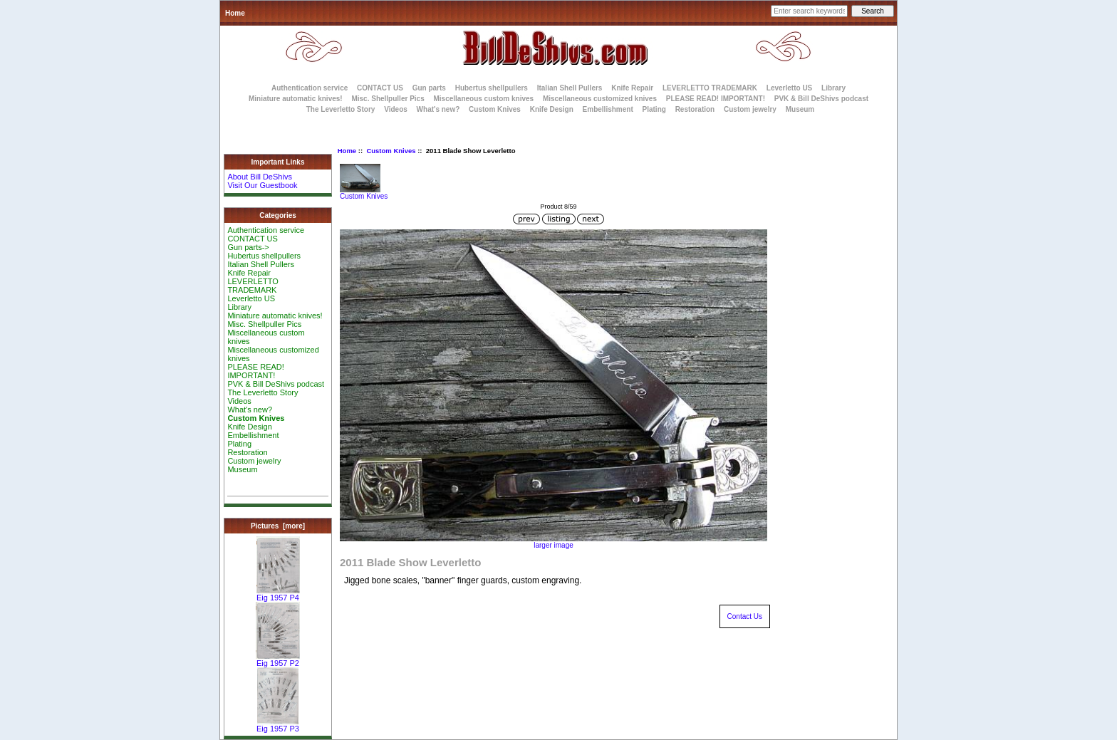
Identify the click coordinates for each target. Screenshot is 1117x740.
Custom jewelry (750, 109)
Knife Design (551, 109)
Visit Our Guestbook (262, 185)
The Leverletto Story (340, 109)
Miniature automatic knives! (296, 99)
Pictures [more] (278, 526)
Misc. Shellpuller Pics (387, 99)
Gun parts (429, 88)
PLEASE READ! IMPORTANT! (715, 99)
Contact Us (744, 616)
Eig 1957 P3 (277, 725)
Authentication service (309, 88)
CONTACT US (380, 88)
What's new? (438, 109)
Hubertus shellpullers (491, 88)
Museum (242, 469)
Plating (654, 109)
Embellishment (608, 109)
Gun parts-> (248, 247)
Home (235, 13)
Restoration (695, 109)
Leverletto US (789, 88)
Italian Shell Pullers (570, 88)
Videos (395, 109)
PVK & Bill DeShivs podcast (821, 99)
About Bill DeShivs (259, 176)
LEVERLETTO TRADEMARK (710, 88)
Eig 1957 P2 (278, 659)
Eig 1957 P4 (278, 594)
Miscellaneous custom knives (483, 99)
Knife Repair (632, 88)
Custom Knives (390, 151)
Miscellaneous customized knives (600, 99)
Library (833, 88)
